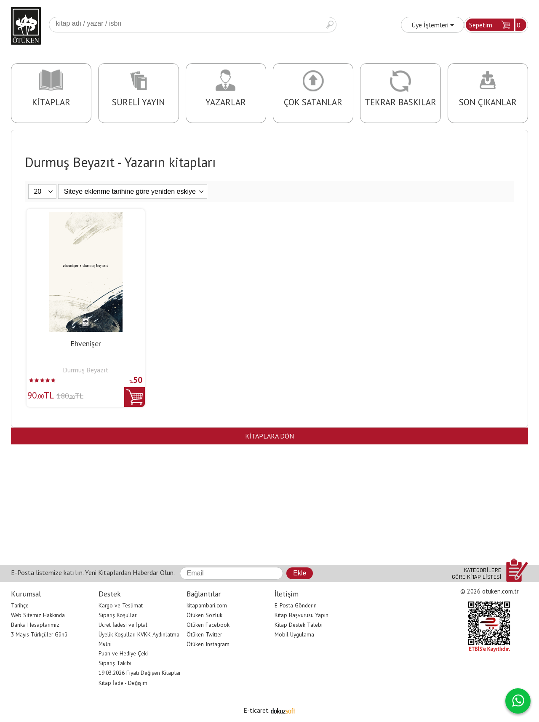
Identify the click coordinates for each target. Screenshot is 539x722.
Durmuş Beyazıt (86, 370)
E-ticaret (256, 710)
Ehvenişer (85, 343)
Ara (329, 24)
